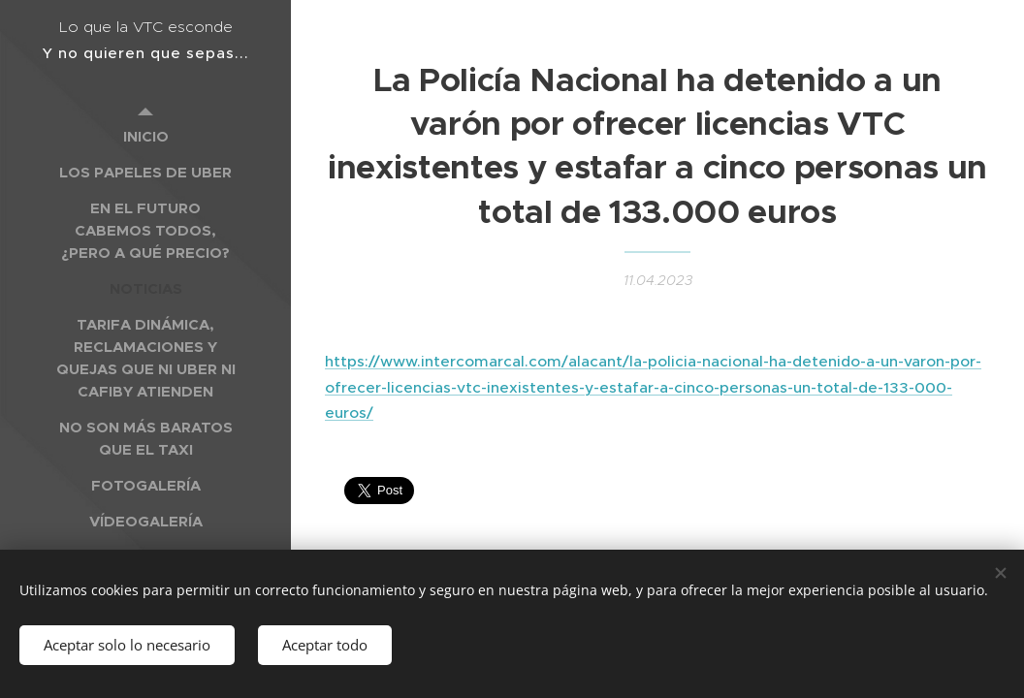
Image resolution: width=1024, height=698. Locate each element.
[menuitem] (145, 136)
